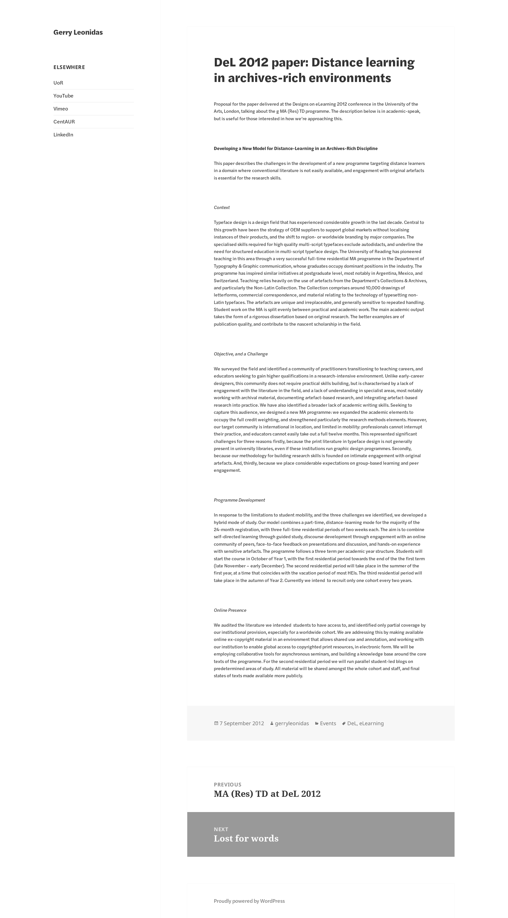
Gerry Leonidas (78, 32)
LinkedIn (63, 134)
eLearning (371, 723)
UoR (58, 82)
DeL (352, 723)
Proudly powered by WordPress (249, 900)
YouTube (63, 95)
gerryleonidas (292, 723)
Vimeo (60, 108)
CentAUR (64, 121)
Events (328, 723)
